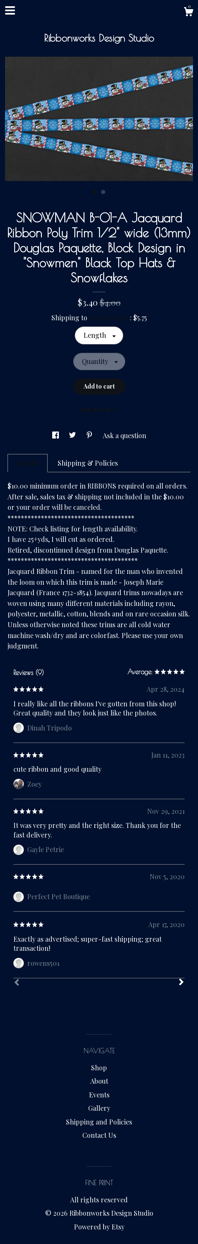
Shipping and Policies (99, 1121)
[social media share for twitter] (73, 435)
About (99, 1081)
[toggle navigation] (10, 10)
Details (27, 463)
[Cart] (188, 12)
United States (109, 317)
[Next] (181, 982)
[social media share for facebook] (56, 435)
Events (99, 1094)
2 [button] (103, 192)
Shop (99, 1067)
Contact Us (99, 1135)
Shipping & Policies (88, 463)
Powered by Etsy (99, 1226)
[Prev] (16, 983)
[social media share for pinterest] (90, 435)
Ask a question (124, 435)
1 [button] (95, 192)
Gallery (99, 1108)
